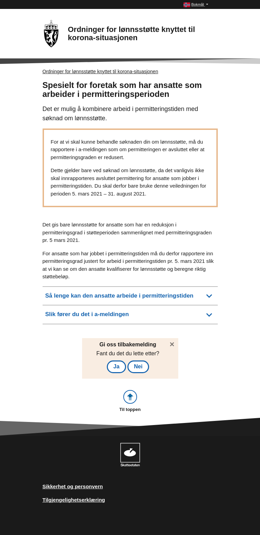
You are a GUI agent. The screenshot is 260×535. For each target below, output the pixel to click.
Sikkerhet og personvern (73, 486)
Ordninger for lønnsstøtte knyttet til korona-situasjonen (100, 71)
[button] (195, 5)
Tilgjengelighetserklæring (74, 500)
